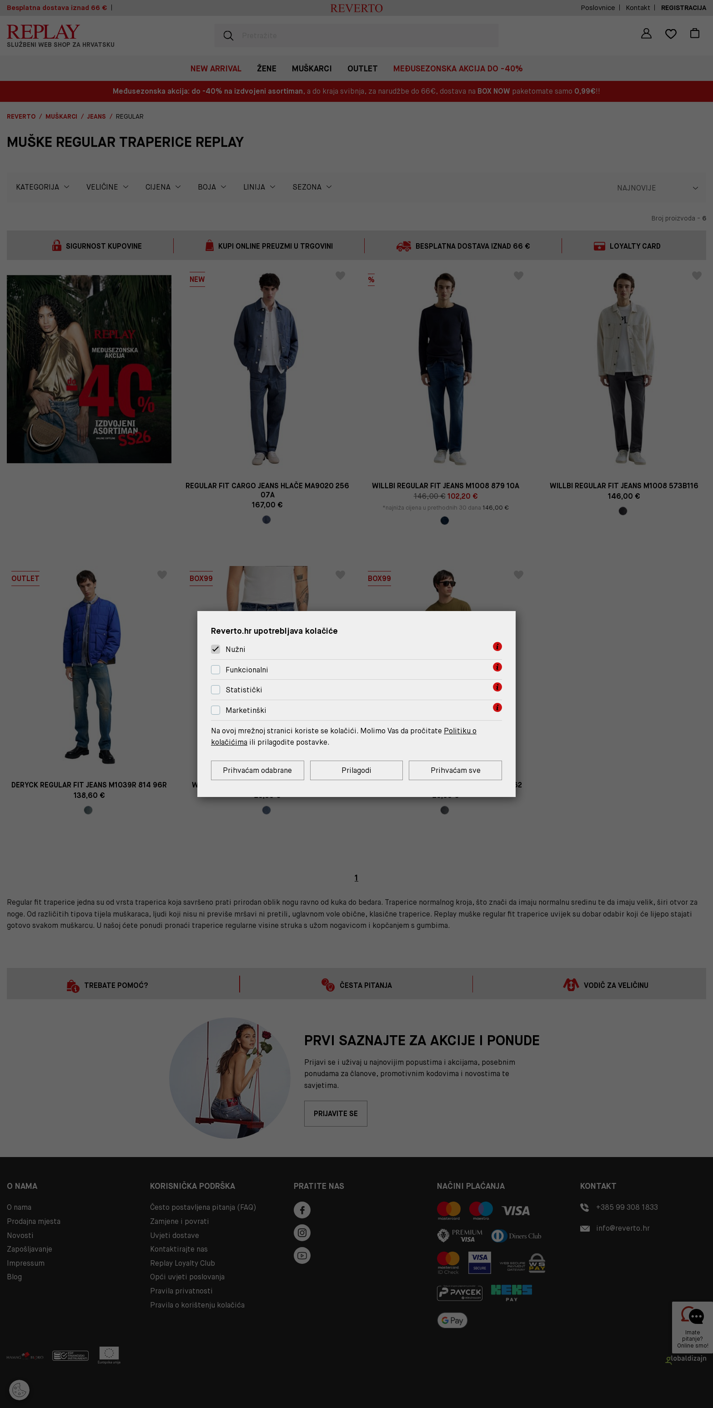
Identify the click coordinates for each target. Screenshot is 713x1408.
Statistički (244, 690)
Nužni (236, 649)
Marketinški (246, 710)
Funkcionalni (247, 670)
